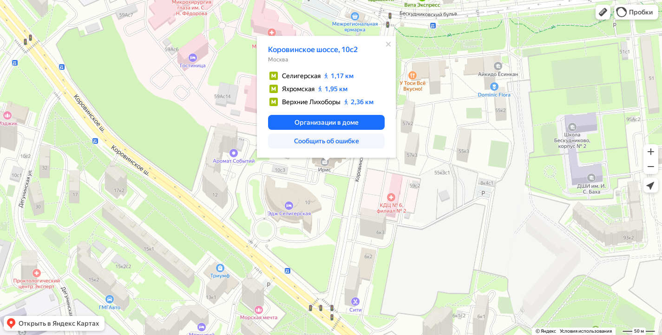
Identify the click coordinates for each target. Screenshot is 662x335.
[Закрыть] (388, 44)
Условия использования (586, 331)
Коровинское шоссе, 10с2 (313, 49)
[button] (603, 12)
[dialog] (326, 97)
